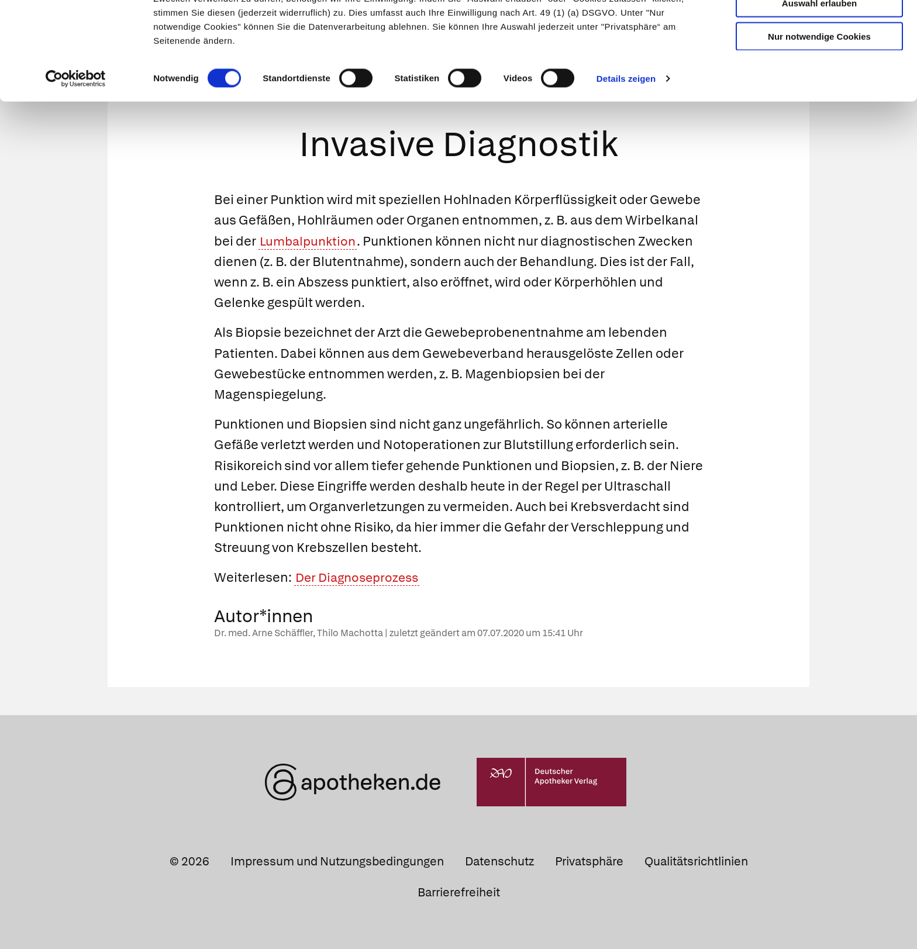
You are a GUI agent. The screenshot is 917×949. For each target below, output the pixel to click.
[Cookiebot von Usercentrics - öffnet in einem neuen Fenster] (76, 137)
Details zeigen (626, 137)
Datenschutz (499, 861)
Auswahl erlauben (819, 62)
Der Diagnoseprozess (360, 578)
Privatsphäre (589, 861)
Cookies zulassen (819, 28)
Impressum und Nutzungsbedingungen (337, 861)
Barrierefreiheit (459, 892)
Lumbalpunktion (310, 241)
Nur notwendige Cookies (819, 94)
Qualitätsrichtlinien (696, 861)
